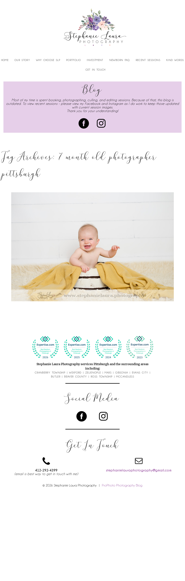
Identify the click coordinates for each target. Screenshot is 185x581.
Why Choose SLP (48, 60)
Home (4, 60)
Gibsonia (121, 372)
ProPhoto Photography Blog (122, 485)
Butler (55, 376)
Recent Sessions (148, 60)
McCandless (125, 376)
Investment (95, 60)
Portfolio (73, 60)
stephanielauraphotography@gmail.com (138, 470)
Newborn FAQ (119, 60)
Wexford (75, 372)
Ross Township (102, 376)
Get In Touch (95, 69)
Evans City (140, 372)
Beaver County (75, 376)
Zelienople (93, 372)
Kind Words (175, 60)
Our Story (22, 60)
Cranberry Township (50, 372)
